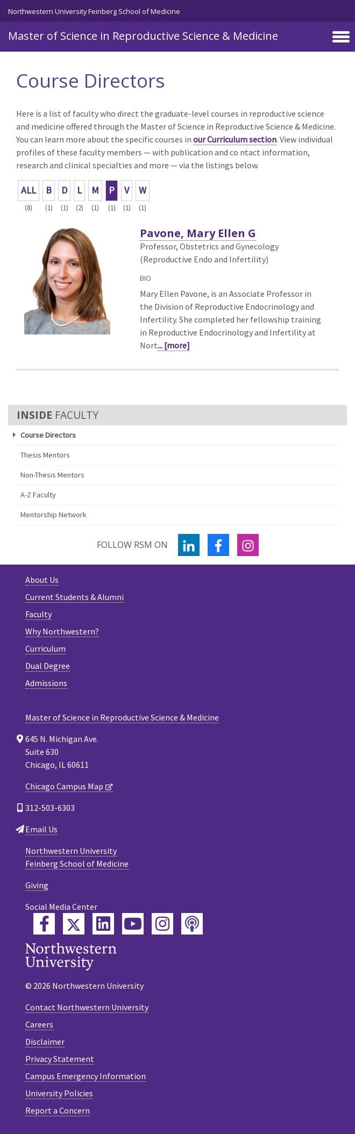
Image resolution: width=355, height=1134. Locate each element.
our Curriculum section (234, 139)
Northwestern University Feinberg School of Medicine (94, 11)
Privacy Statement (59, 1058)
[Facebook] (218, 545)
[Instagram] (248, 545)
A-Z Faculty (38, 495)
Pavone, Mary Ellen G (198, 233)
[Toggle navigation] (341, 37)
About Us (42, 579)
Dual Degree (47, 665)
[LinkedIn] (189, 545)
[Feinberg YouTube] (133, 924)
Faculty (38, 614)
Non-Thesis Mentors (52, 475)
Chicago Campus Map (64, 786)
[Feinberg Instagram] (162, 924)
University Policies (59, 1093)
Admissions (46, 682)
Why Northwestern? (62, 631)
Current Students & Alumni (74, 596)
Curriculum (45, 648)
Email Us (41, 829)
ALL (28, 190)
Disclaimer (45, 1041)
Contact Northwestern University (86, 1007)
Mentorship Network (53, 514)
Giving (36, 885)
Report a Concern (57, 1110)
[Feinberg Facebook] (44, 924)
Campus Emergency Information (85, 1076)
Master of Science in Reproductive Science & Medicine (143, 35)
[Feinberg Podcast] (192, 924)
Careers (39, 1024)
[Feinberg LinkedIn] (103, 924)
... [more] (174, 345)
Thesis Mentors (45, 455)
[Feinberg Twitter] (73, 924)
